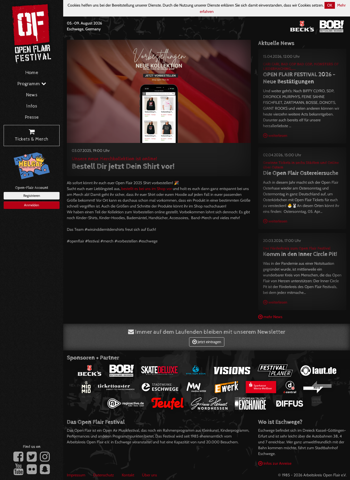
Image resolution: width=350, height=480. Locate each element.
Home (31, 72)
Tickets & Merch (31, 135)
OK (329, 5)
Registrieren (31, 195)
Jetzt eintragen (206, 341)
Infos (31, 106)
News (31, 95)
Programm (31, 84)
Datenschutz (103, 475)
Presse (32, 117)
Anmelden (31, 205)
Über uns (149, 475)
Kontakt (128, 475)
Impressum (76, 475)
